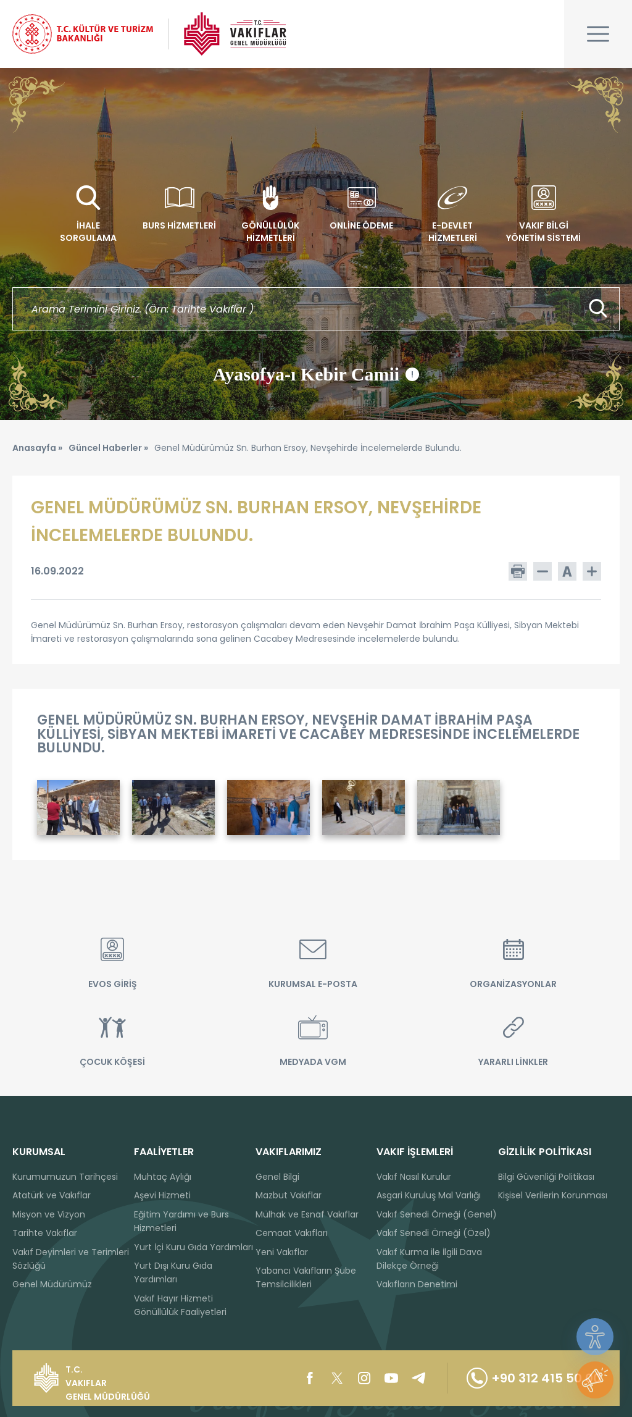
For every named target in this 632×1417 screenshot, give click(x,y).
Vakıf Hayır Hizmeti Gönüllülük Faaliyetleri (180, 1305)
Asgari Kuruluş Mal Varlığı (428, 1195)
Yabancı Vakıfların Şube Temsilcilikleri (306, 1277)
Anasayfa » (37, 448)
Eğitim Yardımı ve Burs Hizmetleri (181, 1221)
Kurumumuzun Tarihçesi (65, 1177)
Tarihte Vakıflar (44, 1233)
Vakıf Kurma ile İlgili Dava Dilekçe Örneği (429, 1259)
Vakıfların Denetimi (416, 1284)
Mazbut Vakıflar (289, 1195)
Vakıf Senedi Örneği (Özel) (433, 1233)
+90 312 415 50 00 (534, 1378)
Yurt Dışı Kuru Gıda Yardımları (173, 1272)
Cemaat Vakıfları (292, 1233)
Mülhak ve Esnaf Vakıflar (307, 1214)
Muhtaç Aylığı (162, 1177)
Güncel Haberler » (108, 448)
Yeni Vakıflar (282, 1252)
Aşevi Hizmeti (162, 1195)
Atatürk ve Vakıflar (51, 1195)
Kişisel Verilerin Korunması (552, 1195)
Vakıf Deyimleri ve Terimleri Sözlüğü (70, 1259)
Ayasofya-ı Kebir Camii (316, 374)
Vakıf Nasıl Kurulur (413, 1177)
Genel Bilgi (277, 1177)
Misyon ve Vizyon (48, 1214)
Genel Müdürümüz (52, 1284)
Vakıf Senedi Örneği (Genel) (436, 1214)
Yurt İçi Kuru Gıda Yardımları (193, 1247)
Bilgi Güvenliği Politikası (546, 1177)
